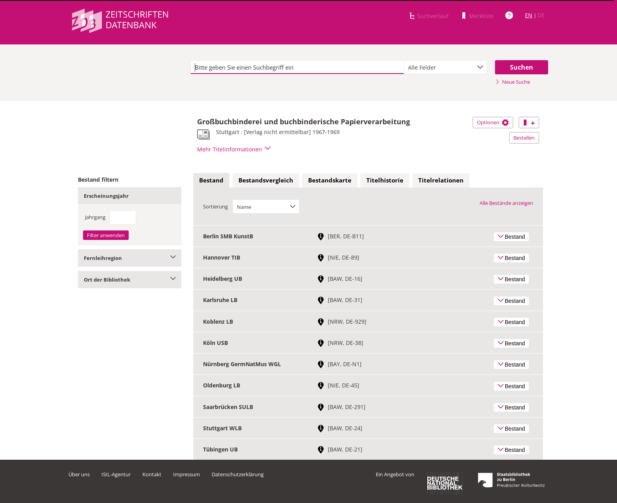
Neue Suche (512, 81)
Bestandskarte (329, 180)
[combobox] (445, 67)
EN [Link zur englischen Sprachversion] (528, 15)
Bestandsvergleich (265, 180)
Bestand (211, 180)
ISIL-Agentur (116, 474)
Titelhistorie (384, 180)
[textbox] (297, 67)
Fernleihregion (129, 258)
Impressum (186, 474)
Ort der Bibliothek (129, 279)
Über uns (79, 474)
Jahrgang (95, 217)
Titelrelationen (441, 180)
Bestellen (524, 137)
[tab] (211, 180)
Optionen (493, 122)
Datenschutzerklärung (238, 474)
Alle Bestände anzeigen (506, 202)
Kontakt (151, 474)
